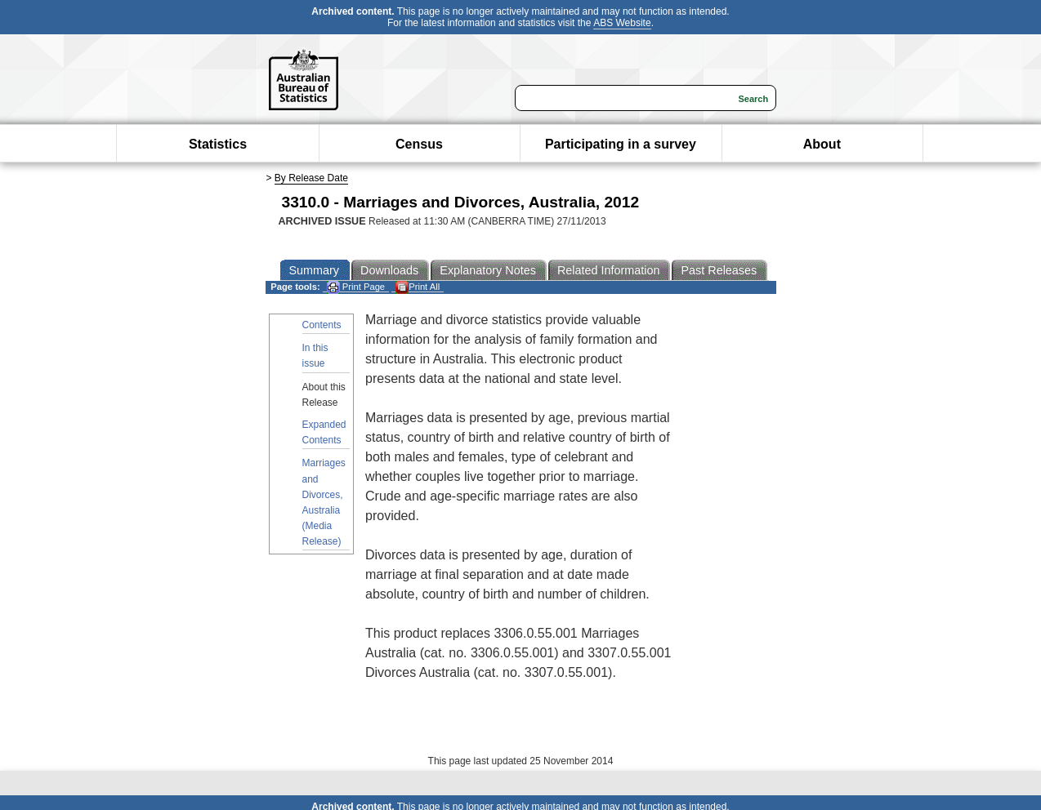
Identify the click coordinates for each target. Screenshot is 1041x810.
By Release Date (311, 178)
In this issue (315, 355)
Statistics (218, 144)
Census (419, 144)
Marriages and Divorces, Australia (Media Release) (324, 502)
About (822, 144)
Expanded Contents (324, 432)
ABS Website (621, 23)
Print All (417, 287)
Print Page (356, 287)
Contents (322, 325)
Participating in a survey (620, 144)
